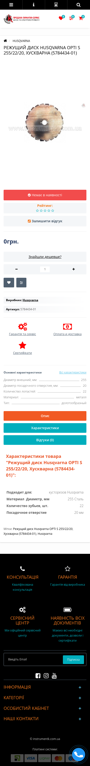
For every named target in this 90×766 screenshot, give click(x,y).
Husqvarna (45, 534)
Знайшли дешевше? (45, 256)
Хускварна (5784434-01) (20, 534)
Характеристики (45, 428)
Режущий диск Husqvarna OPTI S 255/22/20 (43, 529)
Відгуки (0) (45, 440)
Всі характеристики (72, 372)
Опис (45, 416)
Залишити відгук (47, 221)
